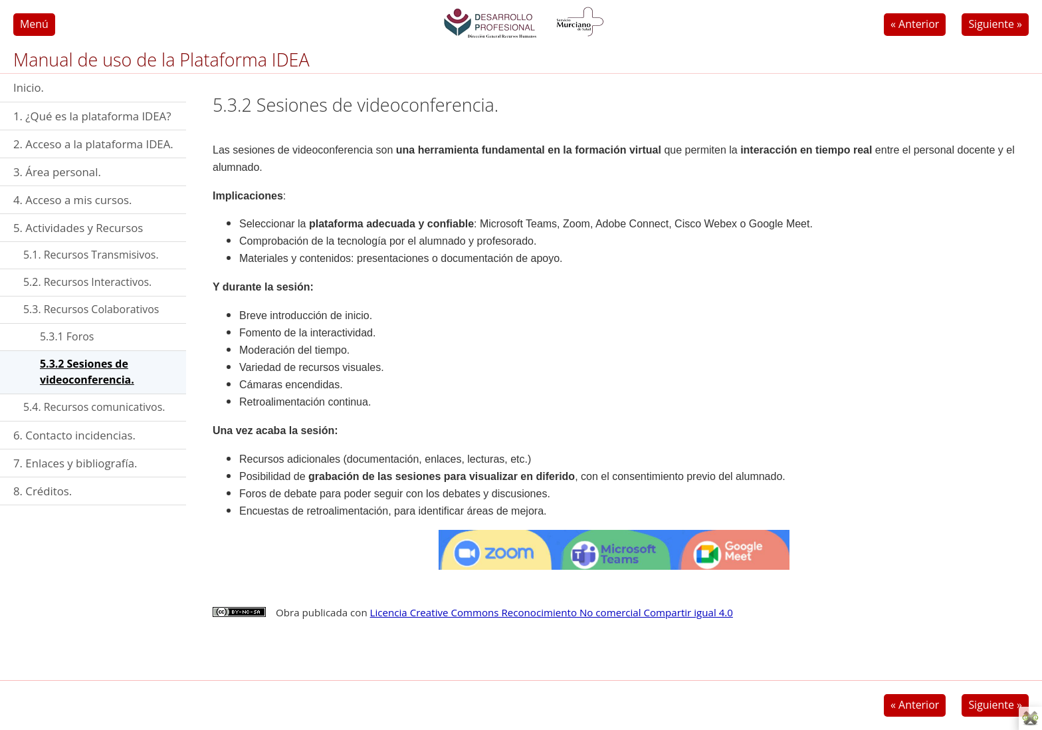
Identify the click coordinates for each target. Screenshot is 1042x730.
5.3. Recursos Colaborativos (91, 309)
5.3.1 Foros (67, 336)
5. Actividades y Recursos (78, 227)
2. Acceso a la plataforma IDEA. (93, 144)
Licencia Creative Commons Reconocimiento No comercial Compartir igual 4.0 (551, 612)
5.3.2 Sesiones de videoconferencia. (87, 371)
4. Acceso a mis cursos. (72, 199)
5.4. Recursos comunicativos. (94, 407)
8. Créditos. (42, 491)
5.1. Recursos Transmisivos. (91, 254)
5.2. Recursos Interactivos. (87, 282)
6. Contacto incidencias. (74, 435)
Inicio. (28, 87)
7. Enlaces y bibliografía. (75, 463)
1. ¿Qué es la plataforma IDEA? (92, 116)
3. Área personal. (57, 172)
